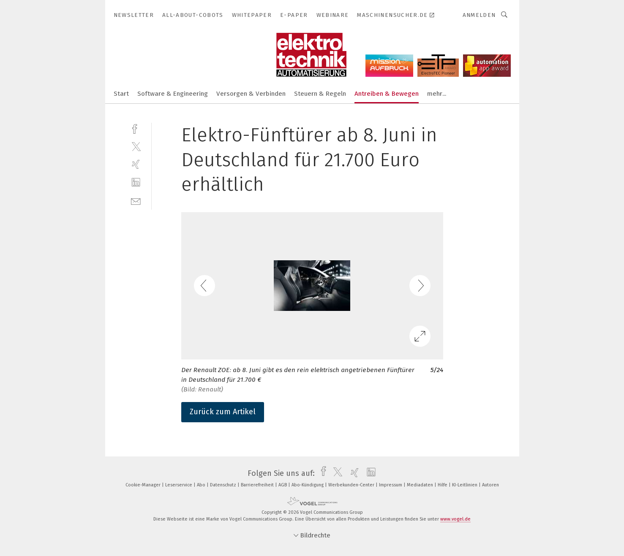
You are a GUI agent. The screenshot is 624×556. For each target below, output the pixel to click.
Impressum (391, 485)
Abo (202, 485)
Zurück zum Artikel (223, 411)
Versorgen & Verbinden (251, 93)
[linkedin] (136, 182)
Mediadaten (420, 485)
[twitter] (136, 146)
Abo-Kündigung (308, 485)
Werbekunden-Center (352, 485)
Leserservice (179, 485)
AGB (283, 485)
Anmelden (479, 15)
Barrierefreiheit (258, 485)
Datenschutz (223, 485)
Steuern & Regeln (320, 93)
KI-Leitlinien (465, 485)
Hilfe (443, 485)
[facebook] (136, 128)
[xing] (136, 164)
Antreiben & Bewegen (386, 93)
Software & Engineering (172, 93)
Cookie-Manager (143, 485)
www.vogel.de (455, 519)
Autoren (490, 485)
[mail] (136, 200)
